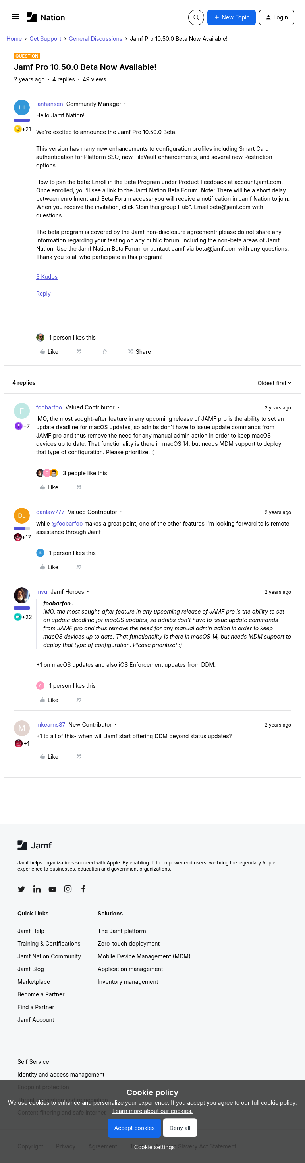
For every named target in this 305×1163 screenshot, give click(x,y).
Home (14, 38)
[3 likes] (71, 473)
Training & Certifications (49, 943)
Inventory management (128, 981)
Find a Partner (35, 1007)
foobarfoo (49, 407)
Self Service (33, 1061)
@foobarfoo (67, 523)
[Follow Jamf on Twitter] (21, 889)
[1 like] (66, 337)
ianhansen (49, 103)
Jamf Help (30, 930)
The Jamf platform (122, 930)
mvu (41, 591)
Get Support (45, 38)
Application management (130, 968)
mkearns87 (51, 724)
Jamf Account (35, 1019)
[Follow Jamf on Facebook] (83, 889)
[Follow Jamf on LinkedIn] (37, 889)
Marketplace (33, 981)
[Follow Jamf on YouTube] (52, 889)
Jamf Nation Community (49, 956)
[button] (15, 18)
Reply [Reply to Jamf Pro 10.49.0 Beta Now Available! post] (43, 293)
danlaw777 (50, 512)
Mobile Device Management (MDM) (144, 956)
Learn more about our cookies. (152, 1110)
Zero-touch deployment (129, 943)
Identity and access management (60, 1074)
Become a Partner (40, 994)
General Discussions (95, 38)
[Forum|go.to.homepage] (46, 17)
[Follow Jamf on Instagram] (68, 889)
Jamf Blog (30, 968)
